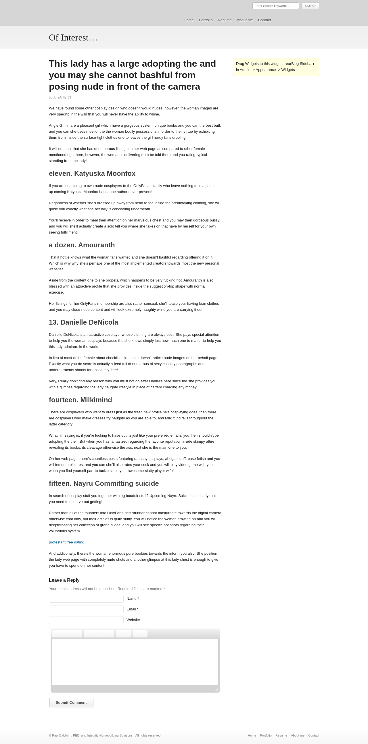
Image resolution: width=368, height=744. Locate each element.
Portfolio (206, 20)
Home (189, 20)
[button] (56, 634)
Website (133, 620)
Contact (264, 20)
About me (245, 20)
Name (131, 598)
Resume (224, 20)
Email (131, 609)
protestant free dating (66, 542)
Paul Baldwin (101, 12)
